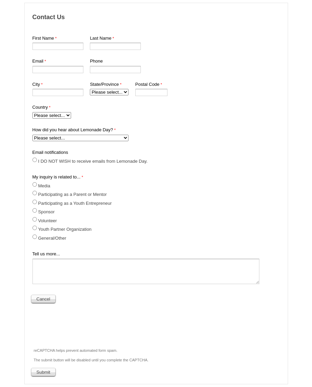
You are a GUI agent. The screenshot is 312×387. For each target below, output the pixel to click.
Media (45, 185)
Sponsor (46, 211)
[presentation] (84, 323)
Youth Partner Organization (65, 229)
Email (38, 61)
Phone (96, 61)
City (36, 84)
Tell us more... (46, 253)
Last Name (100, 38)
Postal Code (147, 84)
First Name (43, 38)
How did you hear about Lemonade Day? (72, 129)
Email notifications (50, 152)
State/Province (104, 84)
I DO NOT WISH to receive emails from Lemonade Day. (93, 161)
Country (40, 107)
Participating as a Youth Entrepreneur (75, 203)
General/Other (52, 238)
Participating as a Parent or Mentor (72, 194)
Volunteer (47, 220)
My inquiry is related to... (56, 176)
